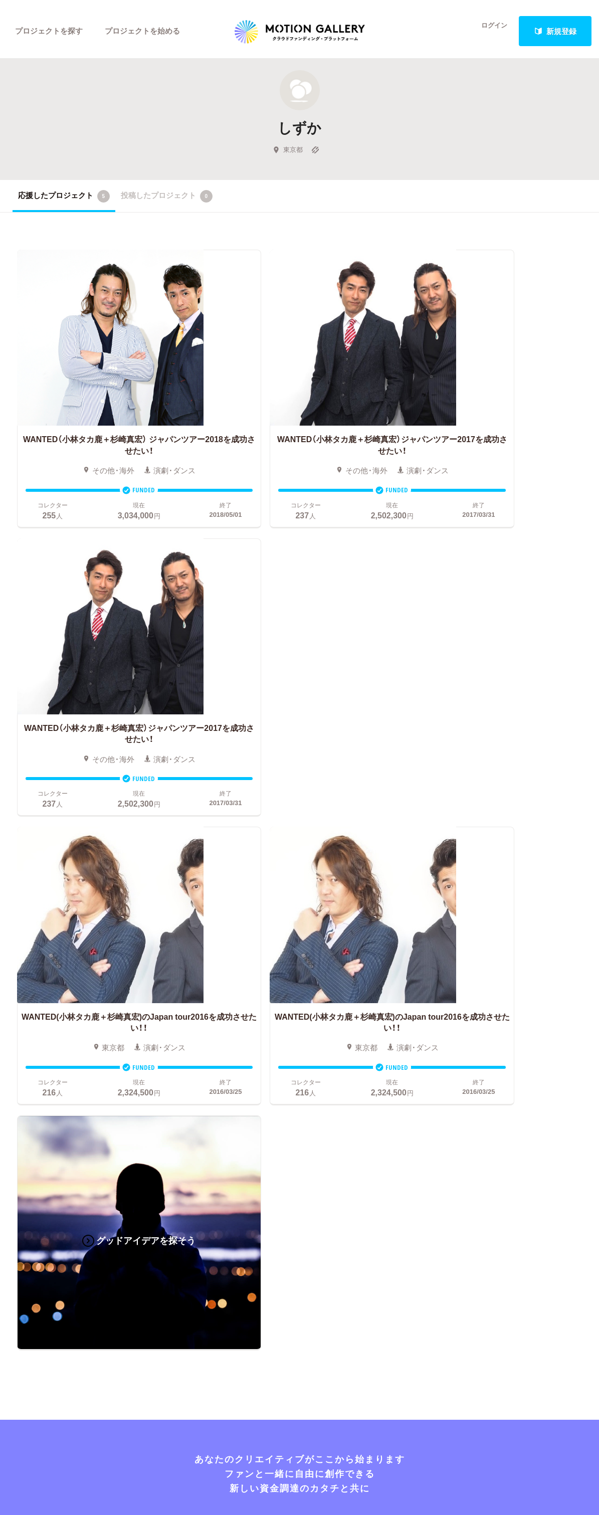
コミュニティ (35, 1050)
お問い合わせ (484, 1035)
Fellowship (298, 1065)
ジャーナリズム (39, 1110)
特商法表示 (480, 1095)
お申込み (295, 990)
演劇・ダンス (34, 1065)
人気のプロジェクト (196, 1005)
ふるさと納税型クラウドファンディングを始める (358, 1095)
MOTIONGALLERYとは (501, 990)
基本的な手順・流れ (312, 1020)
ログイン (489, 31)
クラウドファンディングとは (329, 1005)
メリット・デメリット (316, 1050)
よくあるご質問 (488, 1020)
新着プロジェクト (192, 1020)
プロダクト (93, 1050)
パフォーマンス (101, 1080)
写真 (20, 1020)
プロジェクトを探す (49, 31)
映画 (20, 1005)
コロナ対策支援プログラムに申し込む (344, 1125)
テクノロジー (35, 1080)
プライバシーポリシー (499, 1080)
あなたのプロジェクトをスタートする (299, 903)
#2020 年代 (480, 1005)
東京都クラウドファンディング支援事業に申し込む (358, 1110)
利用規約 (477, 1065)
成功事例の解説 (306, 1035)
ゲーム (86, 1035)
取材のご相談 (484, 1050)
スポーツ (28, 1095)
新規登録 (555, 31)
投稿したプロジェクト (167, 200)
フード (86, 1095)
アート (86, 1005)
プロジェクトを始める (142, 31)
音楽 (82, 1020)
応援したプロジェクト (64, 200)
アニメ (24, 1035)
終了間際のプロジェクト (199, 1035)
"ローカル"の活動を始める (324, 1080)
